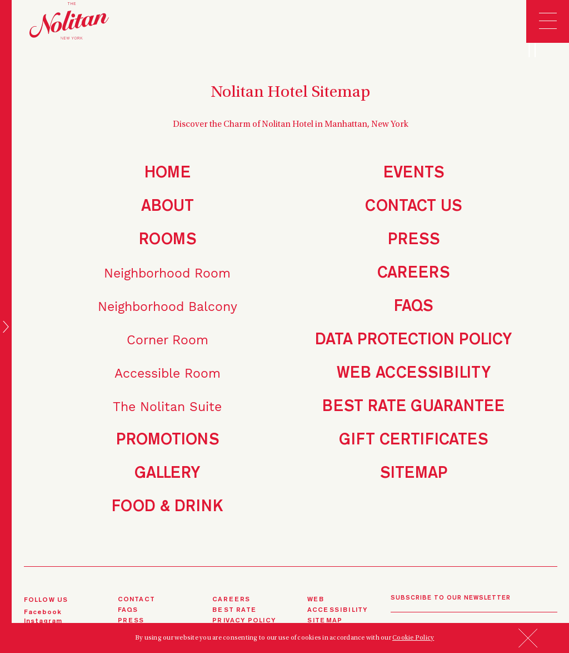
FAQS (128, 610)
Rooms (167, 240)
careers (231, 599)
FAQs (413, 307)
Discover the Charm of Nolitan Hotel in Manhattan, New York (290, 124)
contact (136, 599)
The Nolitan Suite (167, 406)
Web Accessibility (414, 373)
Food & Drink (167, 507)
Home (167, 173)
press (131, 621)
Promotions (167, 440)
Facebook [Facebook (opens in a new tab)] (43, 612)
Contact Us (413, 207)
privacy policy (244, 621)
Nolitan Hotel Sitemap (290, 93)
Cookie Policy (413, 638)
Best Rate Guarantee (413, 407)
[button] (527, 644)
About (167, 207)
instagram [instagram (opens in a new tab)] (43, 621)
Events (413, 173)
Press (414, 240)
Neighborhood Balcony (167, 306)
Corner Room (167, 340)
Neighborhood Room (167, 273)
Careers (413, 273)
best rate (234, 610)
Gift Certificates (413, 440)
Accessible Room (167, 373)
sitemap (324, 621)
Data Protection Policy (413, 340)
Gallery (167, 474)
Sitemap (413, 474)
